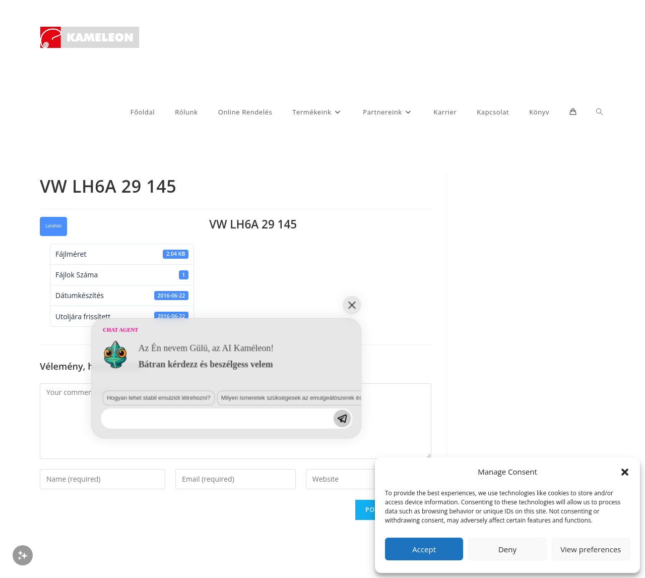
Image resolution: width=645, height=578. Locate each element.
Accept (424, 549)
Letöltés (53, 226)
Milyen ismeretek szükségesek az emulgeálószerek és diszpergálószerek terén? (208, 484)
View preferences (590, 549)
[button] (625, 472)
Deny (507, 549)
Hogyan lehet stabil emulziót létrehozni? (74, 484)
